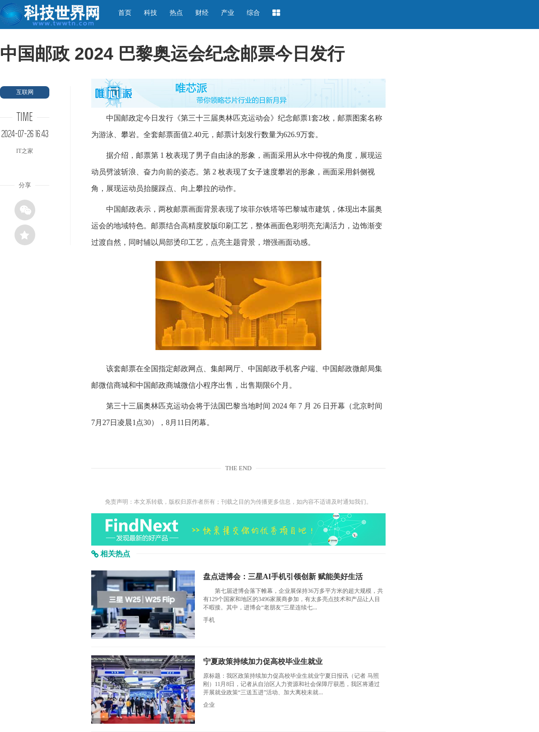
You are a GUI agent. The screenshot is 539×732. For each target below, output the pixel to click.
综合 (253, 12)
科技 (150, 12)
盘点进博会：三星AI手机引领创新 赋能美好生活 (283, 577)
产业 (227, 12)
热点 (176, 12)
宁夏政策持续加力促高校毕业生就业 (263, 661)
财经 (202, 12)
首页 (124, 12)
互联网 (25, 92)
